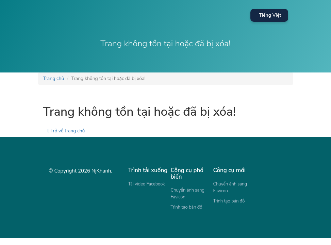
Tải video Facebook (146, 184)
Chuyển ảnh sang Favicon (188, 193)
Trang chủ (53, 78)
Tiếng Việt (270, 15)
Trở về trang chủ (66, 131)
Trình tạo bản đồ (186, 207)
